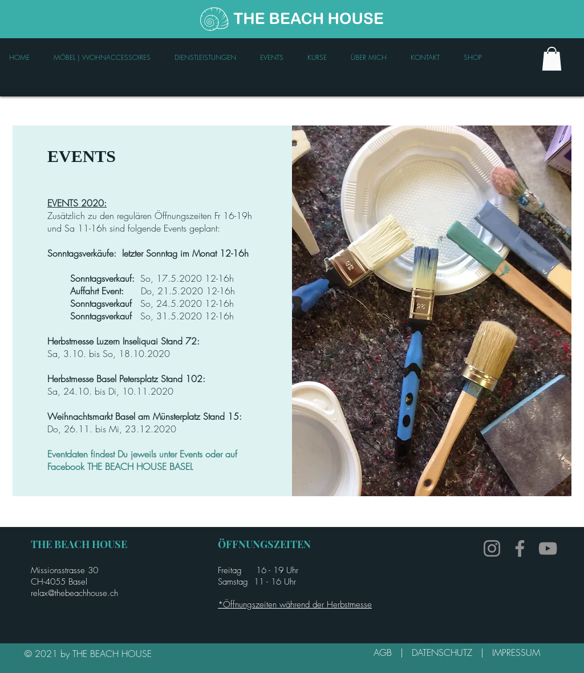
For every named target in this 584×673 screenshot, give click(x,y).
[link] (552, 59)
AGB (387, 652)
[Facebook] (520, 548)
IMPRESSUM (516, 652)
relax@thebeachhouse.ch (74, 593)
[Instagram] (492, 548)
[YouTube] (548, 548)
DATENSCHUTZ (446, 652)
